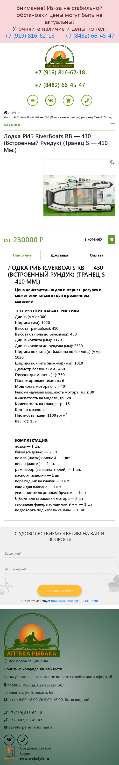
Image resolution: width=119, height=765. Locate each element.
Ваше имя (13, 553)
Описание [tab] (22, 254)
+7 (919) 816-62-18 (30, 35)
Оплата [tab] (97, 254)
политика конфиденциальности (74, 601)
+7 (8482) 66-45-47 (90, 35)
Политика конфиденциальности (33, 668)
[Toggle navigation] (35, 100)
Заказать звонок (59, 590)
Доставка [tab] (59, 254)
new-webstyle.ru (34, 758)
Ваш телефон (15, 569)
